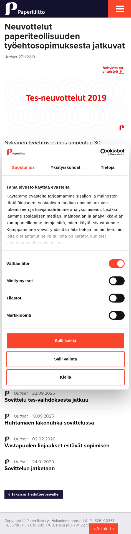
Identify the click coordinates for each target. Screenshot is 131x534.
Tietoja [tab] (108, 167)
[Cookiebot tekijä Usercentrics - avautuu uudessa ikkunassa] (100, 152)
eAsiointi (102, 528)
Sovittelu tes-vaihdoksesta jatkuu (46, 400)
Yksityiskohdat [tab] (65, 167)
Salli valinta (65, 359)
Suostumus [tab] (23, 167)
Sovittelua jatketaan (29, 468)
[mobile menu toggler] (119, 9)
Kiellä (65, 377)
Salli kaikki (65, 340)
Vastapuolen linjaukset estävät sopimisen (57, 445)
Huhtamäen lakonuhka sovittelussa (49, 423)
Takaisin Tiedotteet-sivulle (35, 494)
